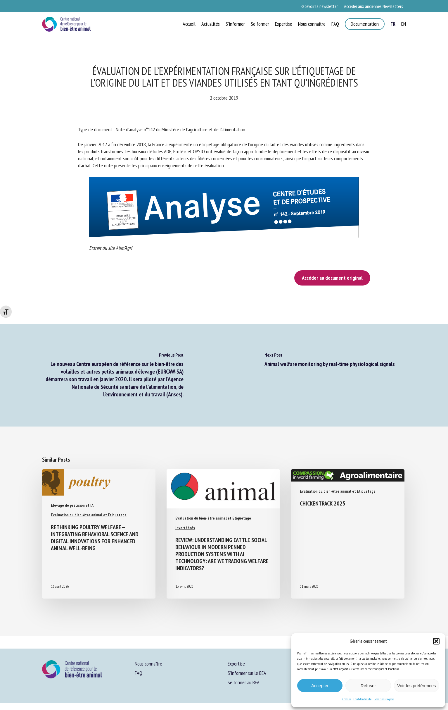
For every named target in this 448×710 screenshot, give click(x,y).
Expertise (236, 663)
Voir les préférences (416, 685)
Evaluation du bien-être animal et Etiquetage (89, 515)
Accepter (319, 685)
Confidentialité (362, 699)
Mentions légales (384, 699)
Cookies (347, 699)
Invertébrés (185, 527)
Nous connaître (148, 663)
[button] (436, 641)
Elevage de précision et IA (72, 505)
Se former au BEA (244, 682)
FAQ (138, 673)
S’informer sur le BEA (247, 673)
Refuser (368, 685)
